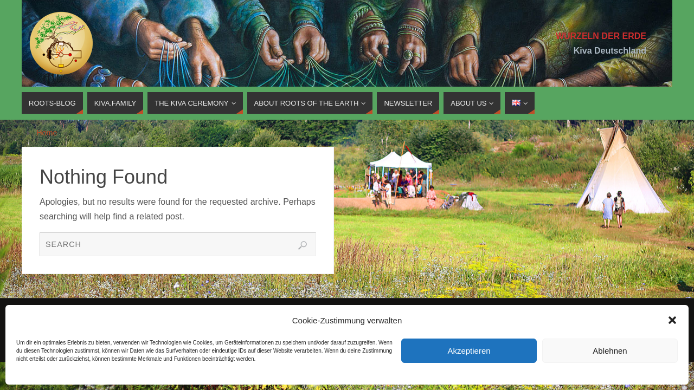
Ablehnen (610, 350)
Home (46, 132)
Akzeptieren (468, 350)
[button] (672, 320)
